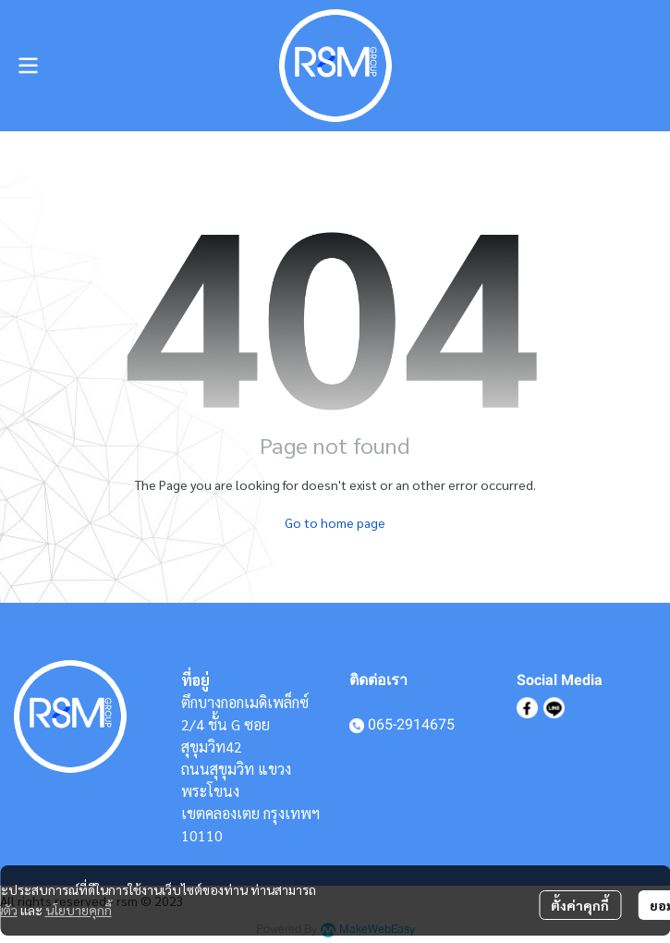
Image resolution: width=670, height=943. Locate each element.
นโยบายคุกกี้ (78, 909)
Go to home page (335, 522)
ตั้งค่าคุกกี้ (580, 905)
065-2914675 (411, 724)
